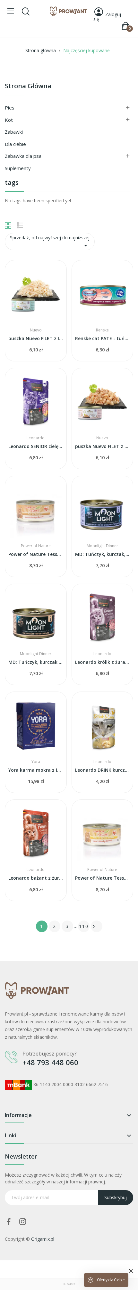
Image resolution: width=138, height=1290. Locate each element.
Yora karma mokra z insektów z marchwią (35, 770)
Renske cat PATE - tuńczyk (102, 338)
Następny (94, 926)
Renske (102, 330)
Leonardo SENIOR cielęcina (35, 446)
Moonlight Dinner (102, 546)
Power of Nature (36, 546)
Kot (9, 120)
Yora (35, 762)
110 (84, 926)
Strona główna (28, 86)
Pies (9, 107)
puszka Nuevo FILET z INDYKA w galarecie (35, 338)
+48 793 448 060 (50, 1062)
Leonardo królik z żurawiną (102, 662)
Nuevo (36, 330)
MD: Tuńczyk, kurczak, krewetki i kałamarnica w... (102, 554)
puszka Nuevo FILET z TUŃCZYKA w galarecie (102, 446)
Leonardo (36, 438)
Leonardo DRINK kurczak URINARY (102, 770)
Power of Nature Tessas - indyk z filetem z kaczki (35, 554)
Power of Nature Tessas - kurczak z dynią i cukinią (102, 878)
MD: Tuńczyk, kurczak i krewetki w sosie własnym (35, 662)
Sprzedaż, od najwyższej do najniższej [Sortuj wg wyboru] (50, 241)
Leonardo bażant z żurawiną (35, 878)
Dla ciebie (15, 144)
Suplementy (18, 168)
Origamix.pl (42, 1239)
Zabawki (14, 132)
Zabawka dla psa (23, 156)
